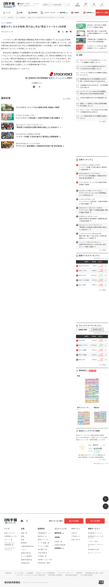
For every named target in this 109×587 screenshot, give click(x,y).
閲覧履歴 (77, 4)
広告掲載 (30, 573)
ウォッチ (94, 4)
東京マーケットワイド (57, 78)
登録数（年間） (97, 329)
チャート (85, 5)
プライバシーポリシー (65, 573)
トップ (6, 12)
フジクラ (84, 345)
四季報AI (88, 13)
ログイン (102, 4)
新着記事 (10, 17)
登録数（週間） (82, 330)
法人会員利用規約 (86, 575)
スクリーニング (48, 12)
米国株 (75, 13)
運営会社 (8, 573)
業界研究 (62, 12)
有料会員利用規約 (71, 575)
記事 (20, 13)
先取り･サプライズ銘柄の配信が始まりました (26, 4)
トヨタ (84, 270)
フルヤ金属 (85, 280)
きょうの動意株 (20, 17)
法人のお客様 (95, 521)
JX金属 (84, 355)
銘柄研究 (33, 13)
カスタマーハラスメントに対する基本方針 (30, 575)
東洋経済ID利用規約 (55, 575)
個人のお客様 (74, 521)
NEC (83, 340)
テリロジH (85, 266)
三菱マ (84, 285)
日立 (83, 359)
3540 (62, 40)
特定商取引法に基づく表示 (94, 573)
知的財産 (79, 573)
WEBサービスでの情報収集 (45, 573)
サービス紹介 (19, 573)
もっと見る (66, 99)
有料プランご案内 (102, 12)
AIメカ (84, 275)
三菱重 (84, 350)
